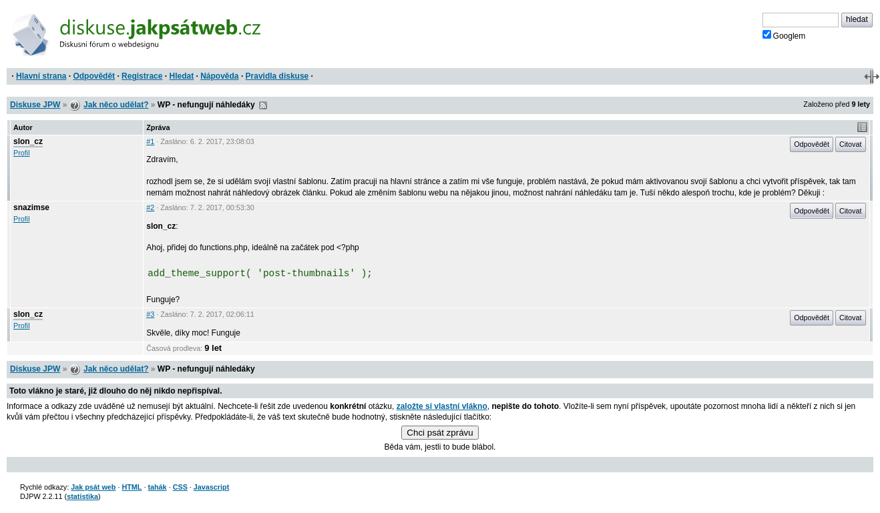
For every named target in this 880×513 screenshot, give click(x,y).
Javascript (211, 487)
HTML (132, 487)
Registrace (142, 76)
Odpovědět (94, 76)
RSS (263, 105)
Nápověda (219, 76)
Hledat (181, 76)
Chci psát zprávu (440, 433)
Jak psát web (93, 487)
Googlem (784, 35)
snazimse (31, 207)
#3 (150, 314)
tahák (157, 487)
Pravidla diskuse (277, 76)
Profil (21, 153)
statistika (82, 496)
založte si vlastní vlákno (442, 406)
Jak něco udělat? (115, 104)
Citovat (850, 144)
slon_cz (28, 141)
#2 (150, 207)
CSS (180, 487)
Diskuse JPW (35, 104)
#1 (150, 141)
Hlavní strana (41, 76)
